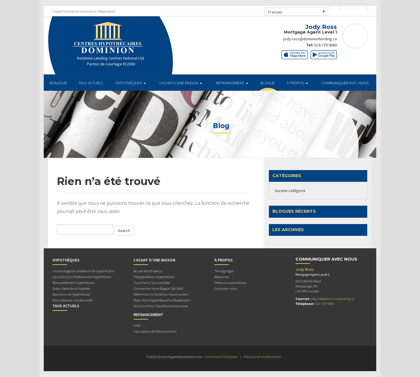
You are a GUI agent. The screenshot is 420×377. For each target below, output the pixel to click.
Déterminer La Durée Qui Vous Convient (161, 294)
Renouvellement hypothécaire (73, 282)
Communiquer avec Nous (345, 82)
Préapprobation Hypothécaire (154, 277)
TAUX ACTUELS (91, 82)
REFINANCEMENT (232, 82)
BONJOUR (58, 82)
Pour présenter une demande (72, 300)
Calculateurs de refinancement (155, 331)
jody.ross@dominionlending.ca (310, 38)
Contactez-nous (225, 288)
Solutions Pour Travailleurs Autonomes (161, 306)
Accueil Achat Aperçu (148, 271)
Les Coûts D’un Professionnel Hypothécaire (81, 277)
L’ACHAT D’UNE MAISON (181, 82)
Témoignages (223, 271)
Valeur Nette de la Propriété (71, 288)
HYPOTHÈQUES (131, 82)
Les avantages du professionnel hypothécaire (83, 271)
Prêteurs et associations (230, 282)
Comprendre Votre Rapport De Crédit (158, 288)
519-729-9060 (325, 44)
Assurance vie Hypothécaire (71, 294)
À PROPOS (297, 82)
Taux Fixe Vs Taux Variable (152, 282)
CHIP (137, 325)
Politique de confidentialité (262, 357)
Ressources (221, 277)
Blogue (267, 82)
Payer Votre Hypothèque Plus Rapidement (162, 300)
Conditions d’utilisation (221, 357)
